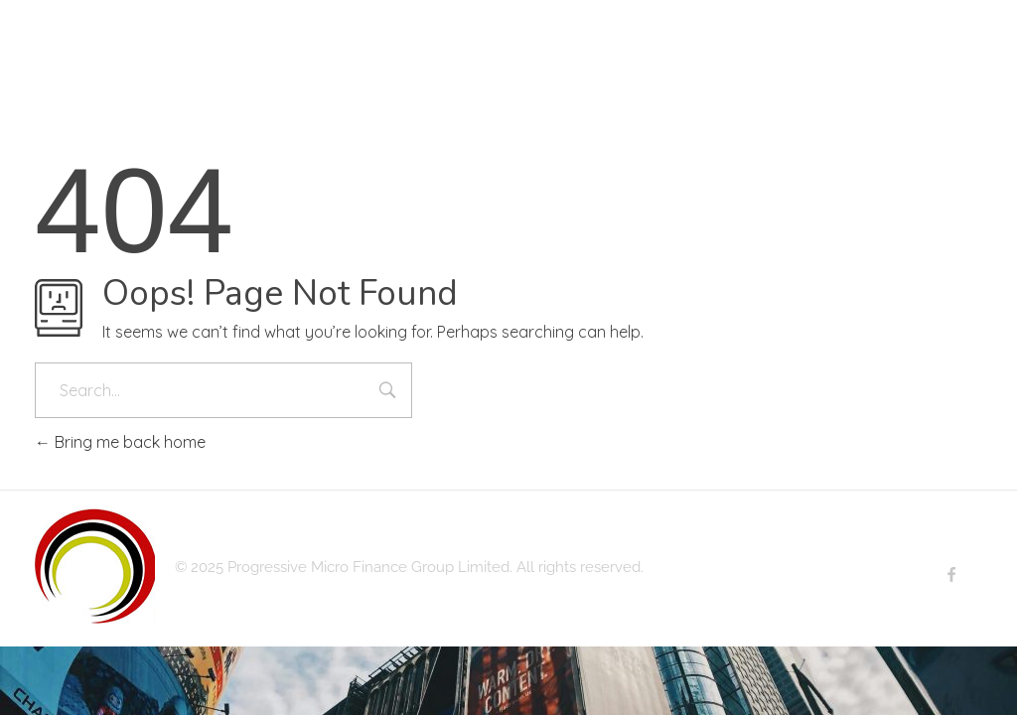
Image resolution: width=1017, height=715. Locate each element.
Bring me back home (120, 442)
